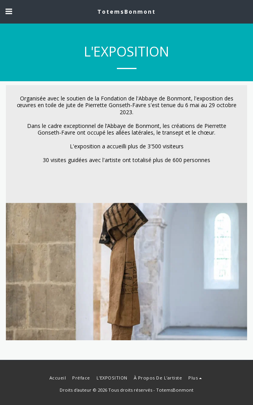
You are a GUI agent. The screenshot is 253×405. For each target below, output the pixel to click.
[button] (8, 11)
